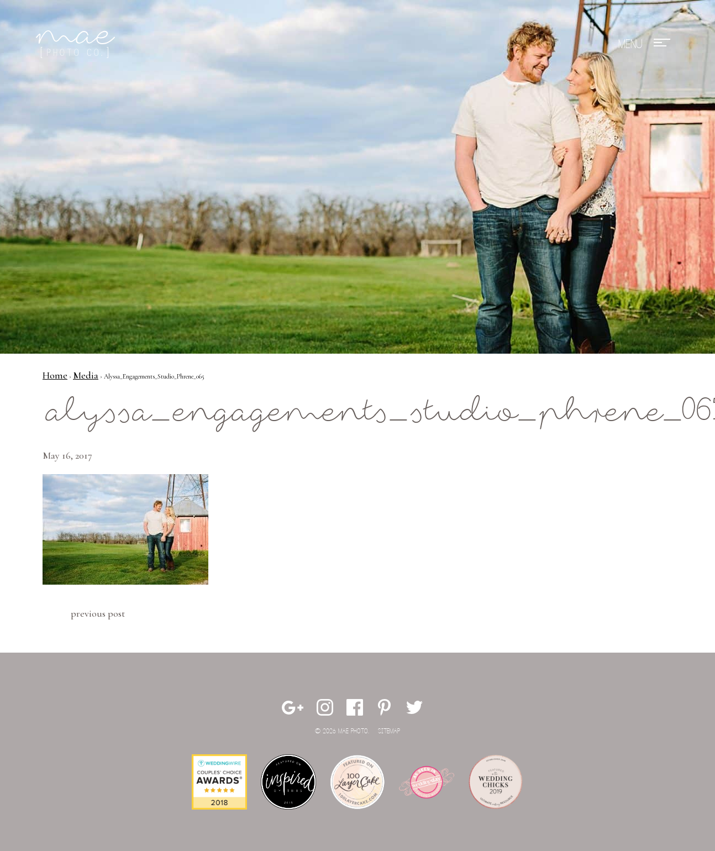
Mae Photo (77, 44)
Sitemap (389, 731)
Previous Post (98, 613)
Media (85, 375)
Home (55, 375)
